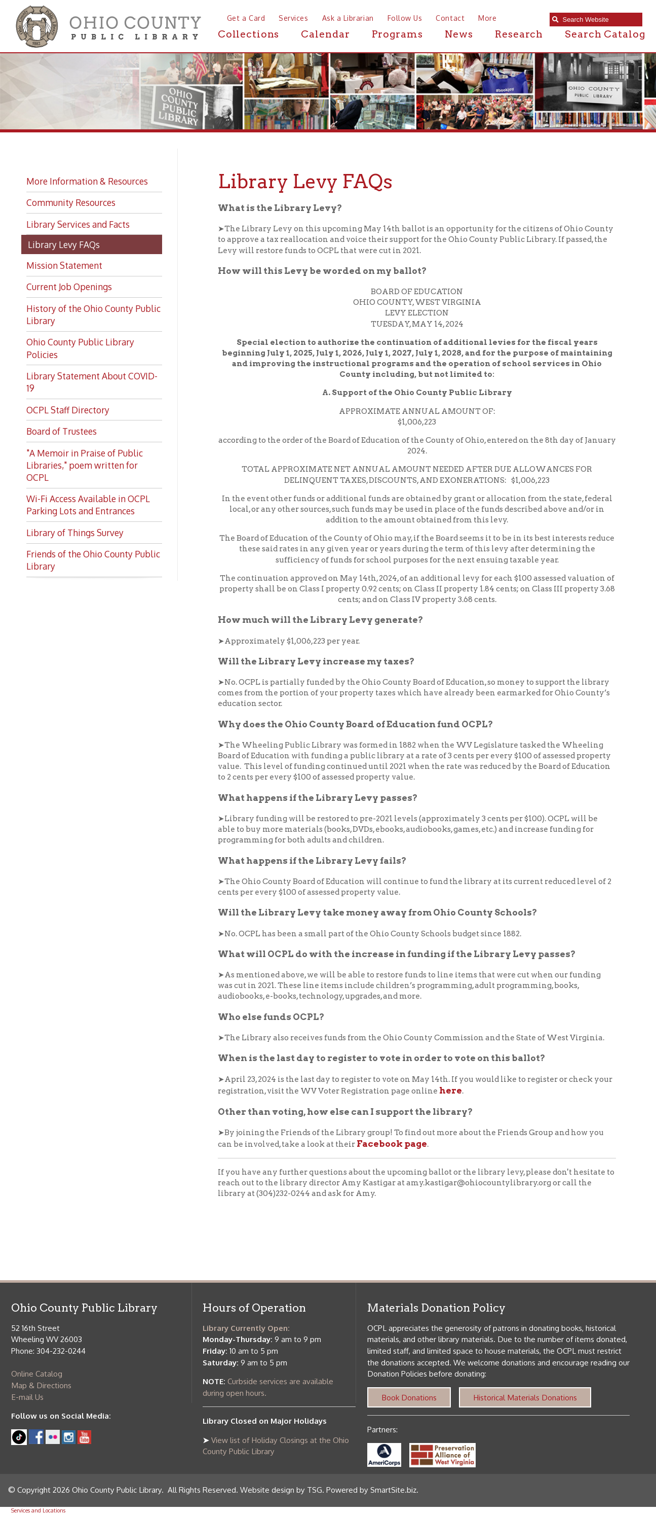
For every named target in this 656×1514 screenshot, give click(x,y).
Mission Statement (64, 265)
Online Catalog (36, 1373)
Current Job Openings (69, 286)
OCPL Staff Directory (67, 409)
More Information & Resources (87, 181)
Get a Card (246, 18)
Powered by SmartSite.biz (371, 1490)
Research (519, 34)
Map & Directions (41, 1385)
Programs (397, 34)
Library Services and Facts (78, 224)
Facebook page (392, 1143)
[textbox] (599, 19)
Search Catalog (605, 34)
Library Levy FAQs (64, 244)
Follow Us (405, 18)
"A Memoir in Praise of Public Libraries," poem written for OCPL (84, 465)
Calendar (325, 34)
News (459, 34)
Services (293, 18)
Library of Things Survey (75, 532)
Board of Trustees (61, 431)
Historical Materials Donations (525, 1397)
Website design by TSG (281, 1490)
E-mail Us (27, 1397)
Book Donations (409, 1397)
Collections (249, 34)
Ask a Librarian (348, 18)
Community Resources (70, 202)
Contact (450, 18)
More (487, 18)
